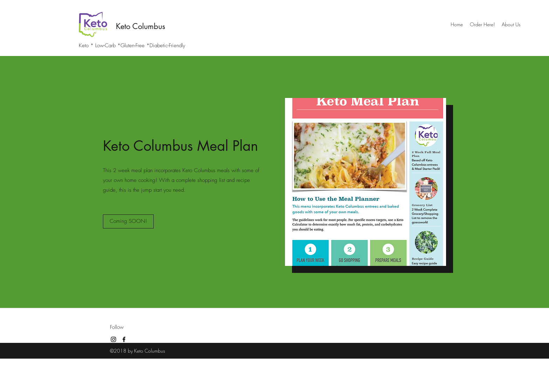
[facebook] (123, 339)
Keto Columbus (140, 26)
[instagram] (113, 339)
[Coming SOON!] (128, 221)
